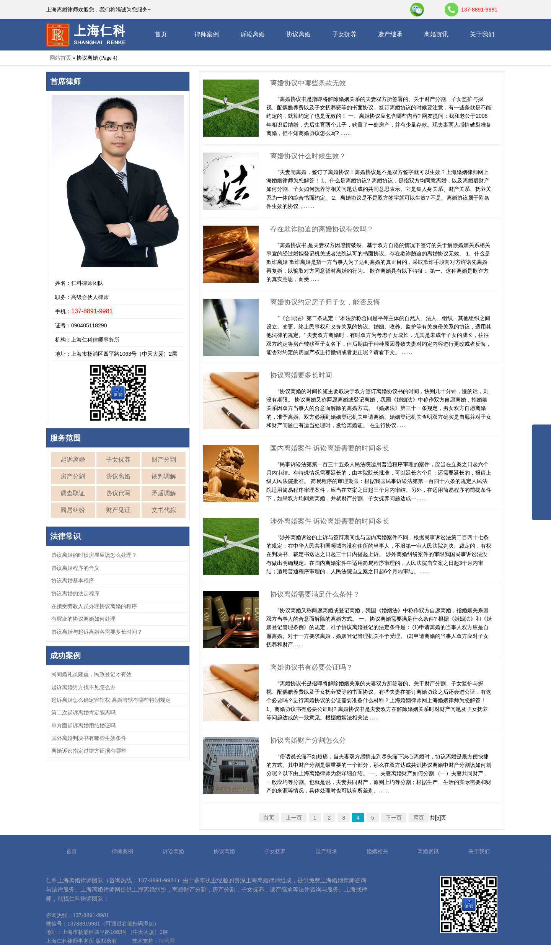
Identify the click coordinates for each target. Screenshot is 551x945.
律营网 (167, 941)
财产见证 (118, 510)
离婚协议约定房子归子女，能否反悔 (325, 302)
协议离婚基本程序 (72, 580)
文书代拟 (164, 510)
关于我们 (482, 34)
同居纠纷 (72, 510)
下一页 (394, 818)
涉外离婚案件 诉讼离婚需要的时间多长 (329, 521)
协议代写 (118, 493)
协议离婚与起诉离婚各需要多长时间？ (96, 632)
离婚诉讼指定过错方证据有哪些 (88, 751)
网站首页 (60, 58)
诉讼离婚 (252, 34)
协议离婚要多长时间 (301, 375)
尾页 (418, 818)
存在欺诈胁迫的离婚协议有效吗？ (321, 229)
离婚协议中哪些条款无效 (308, 83)
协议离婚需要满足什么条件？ (315, 594)
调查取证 (72, 493)
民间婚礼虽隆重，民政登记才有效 (91, 674)
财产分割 (164, 459)
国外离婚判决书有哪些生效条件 (88, 738)
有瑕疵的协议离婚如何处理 (83, 619)
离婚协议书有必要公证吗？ (311, 667)
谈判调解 (164, 476)
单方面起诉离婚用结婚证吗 (83, 725)
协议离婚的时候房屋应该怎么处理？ (94, 555)
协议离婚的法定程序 (75, 593)
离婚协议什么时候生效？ (308, 156)
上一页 (294, 818)
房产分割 (72, 476)
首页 (161, 34)
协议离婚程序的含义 (75, 568)
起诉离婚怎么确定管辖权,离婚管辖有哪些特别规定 (111, 700)
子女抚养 (344, 34)
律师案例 (206, 34)
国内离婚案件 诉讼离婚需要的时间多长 (329, 448)
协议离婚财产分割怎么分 (308, 740)
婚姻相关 (377, 851)
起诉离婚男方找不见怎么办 (83, 687)
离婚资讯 (436, 34)
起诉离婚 (72, 459)
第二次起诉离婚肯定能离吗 (83, 712)
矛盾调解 (164, 493)
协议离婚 (298, 34)
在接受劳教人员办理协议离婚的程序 (94, 606)
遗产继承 (390, 34)
